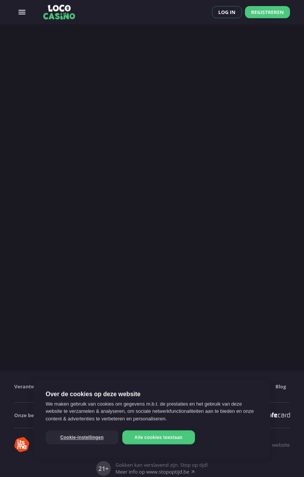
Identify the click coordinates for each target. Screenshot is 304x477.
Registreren (267, 12)
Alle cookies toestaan (158, 437)
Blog (280, 386)
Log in (226, 12)
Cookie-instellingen (81, 437)
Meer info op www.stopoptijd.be (155, 471)
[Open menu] (22, 12)
